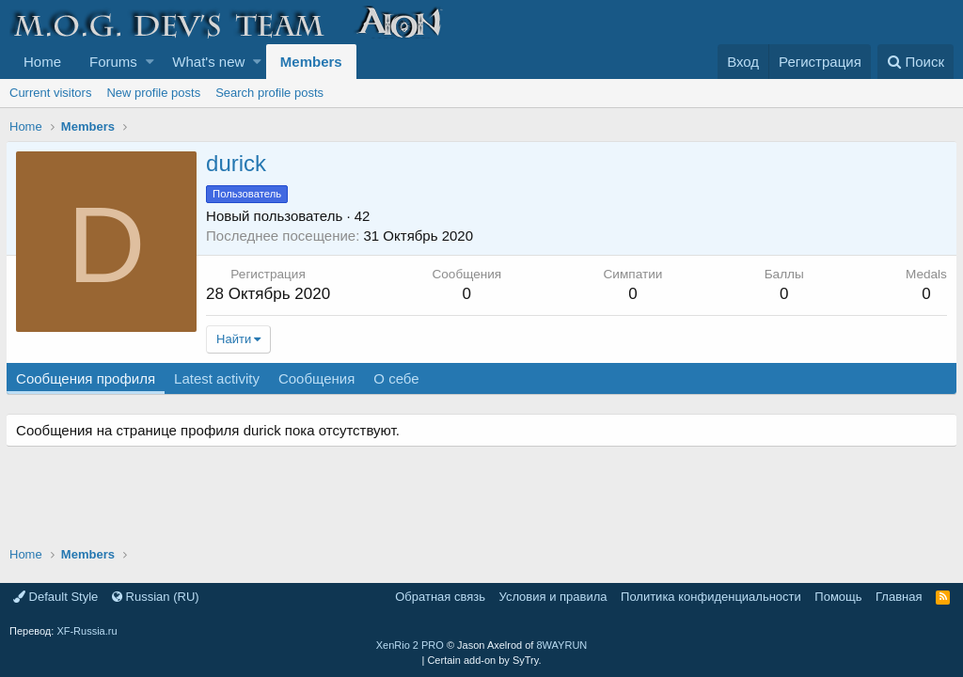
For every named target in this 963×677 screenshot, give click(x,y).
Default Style (55, 597)
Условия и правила (553, 597)
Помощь (837, 597)
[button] (150, 61)
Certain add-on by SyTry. (484, 660)
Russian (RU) (155, 597)
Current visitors (50, 93)
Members (311, 62)
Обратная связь (440, 597)
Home (42, 62)
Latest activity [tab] (220, 378)
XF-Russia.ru (86, 631)
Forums (113, 62)
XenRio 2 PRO (410, 645)
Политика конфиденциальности (711, 597)
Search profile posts (269, 93)
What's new (208, 62)
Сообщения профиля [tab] (89, 378)
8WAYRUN (561, 645)
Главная (899, 597)
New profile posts (153, 93)
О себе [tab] (399, 378)
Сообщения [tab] (320, 378)
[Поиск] (915, 61)
